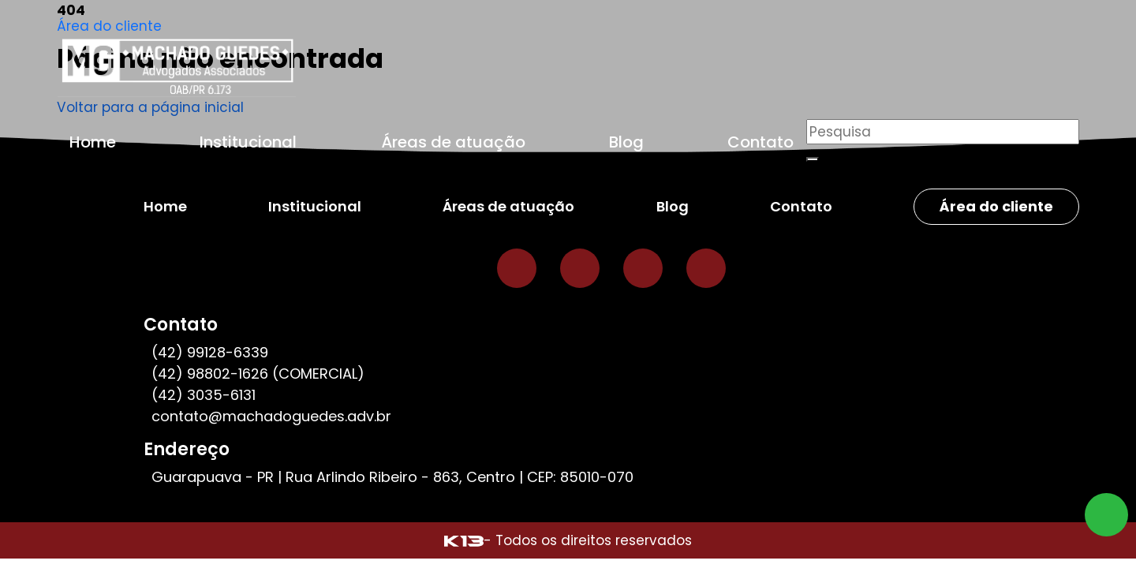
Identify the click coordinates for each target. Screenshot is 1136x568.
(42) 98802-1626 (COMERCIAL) (257, 373)
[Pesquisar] (942, 131)
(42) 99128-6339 (209, 352)
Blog (626, 142)
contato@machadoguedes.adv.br (271, 416)
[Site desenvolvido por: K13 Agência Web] (464, 540)
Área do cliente (109, 26)
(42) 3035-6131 (203, 395)
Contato (760, 142)
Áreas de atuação (453, 142)
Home (93, 142)
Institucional (248, 142)
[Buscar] (812, 159)
